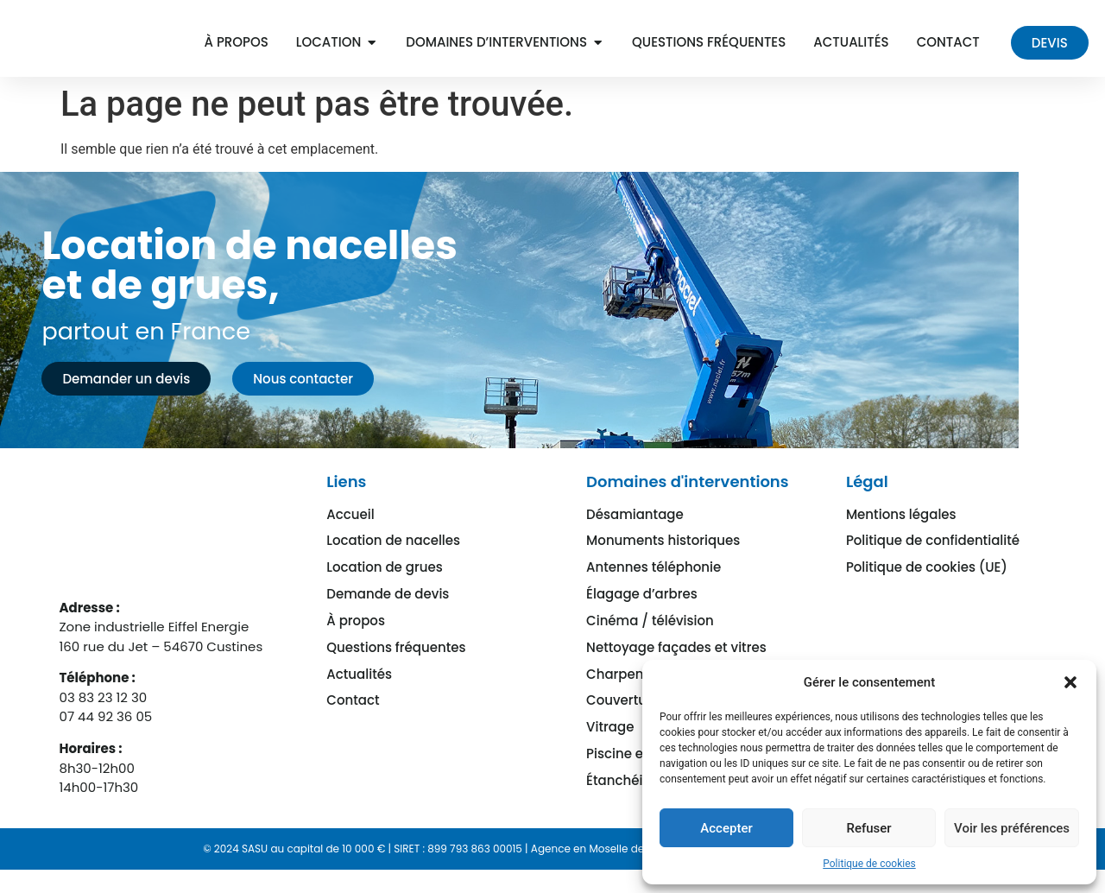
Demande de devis (387, 613)
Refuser (868, 828)
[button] (1070, 682)
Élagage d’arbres (642, 613)
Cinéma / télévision (650, 638)
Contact (352, 713)
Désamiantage (635, 538)
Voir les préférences (1012, 828)
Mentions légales (901, 538)
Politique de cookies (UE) (926, 588)
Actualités (359, 688)
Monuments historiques (663, 563)
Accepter (726, 828)
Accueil (350, 538)
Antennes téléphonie (653, 588)
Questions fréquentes (395, 663)
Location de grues (384, 588)
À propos (355, 638)
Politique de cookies (869, 864)
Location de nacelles (393, 563)
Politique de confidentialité (933, 563)
